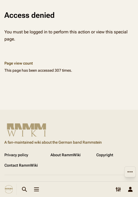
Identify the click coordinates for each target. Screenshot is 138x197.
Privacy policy (16, 155)
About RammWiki (65, 155)
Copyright (104, 155)
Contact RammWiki (21, 165)
